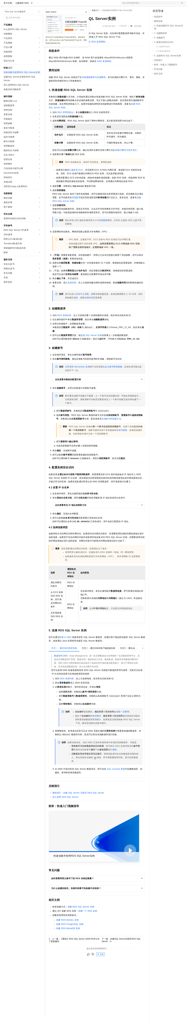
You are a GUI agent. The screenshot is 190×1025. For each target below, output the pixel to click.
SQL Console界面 (116, 778)
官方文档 (8, 12)
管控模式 (96, 725)
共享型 (68, 376)
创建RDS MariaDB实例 (68, 938)
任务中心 (80, 303)
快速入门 (95, 20)
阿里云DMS (65, 647)
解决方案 (48, 5)
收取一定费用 (122, 721)
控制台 (163, 5)
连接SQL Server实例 (91, 345)
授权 (114, 759)
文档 (149, 5)
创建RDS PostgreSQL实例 (69, 933)
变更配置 (76, 207)
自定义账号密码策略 (112, 376)
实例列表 (72, 292)
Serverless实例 (82, 376)
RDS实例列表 (64, 325)
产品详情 (122, 35)
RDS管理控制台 (65, 122)
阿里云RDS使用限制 (94, 51)
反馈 (100, 964)
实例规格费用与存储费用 (94, 87)
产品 (39, 5)
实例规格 (103, 230)
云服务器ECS (76, 179)
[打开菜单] (5, 5)
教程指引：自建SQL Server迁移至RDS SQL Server (78, 802)
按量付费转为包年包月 (126, 159)
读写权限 (123, 440)
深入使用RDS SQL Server (65, 806)
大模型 (31, 5)
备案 (156, 5)
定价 (65, 5)
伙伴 (81, 5)
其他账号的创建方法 (111, 428)
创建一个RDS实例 (87, 920)
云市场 (73, 5)
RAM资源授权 (104, 71)
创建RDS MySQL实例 (67, 929)
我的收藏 (137, 36)
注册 (170, 5)
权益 (58, 5)
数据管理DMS (61, 665)
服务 (89, 5)
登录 (181, 5)
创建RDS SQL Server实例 (81, 916)
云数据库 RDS (22, 12)
